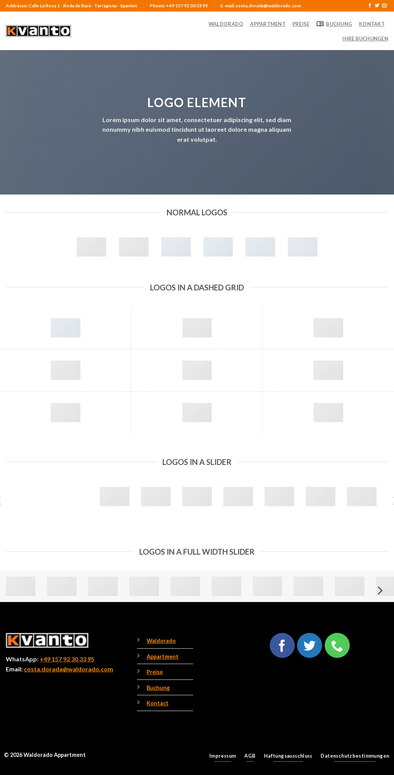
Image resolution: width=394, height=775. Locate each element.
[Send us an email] (384, 5)
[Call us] (337, 645)
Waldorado (226, 24)
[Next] (379, 590)
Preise (301, 24)
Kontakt (372, 24)
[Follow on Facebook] (369, 5)
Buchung (334, 24)
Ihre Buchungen (365, 38)
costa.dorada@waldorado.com (68, 669)
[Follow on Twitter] (377, 5)
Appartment (267, 24)
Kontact (158, 703)
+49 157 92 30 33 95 (67, 659)
